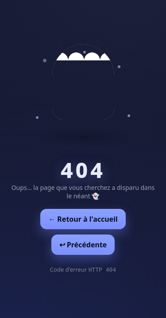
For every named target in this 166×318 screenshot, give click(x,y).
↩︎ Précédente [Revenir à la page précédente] (83, 245)
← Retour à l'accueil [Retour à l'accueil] (83, 219)
